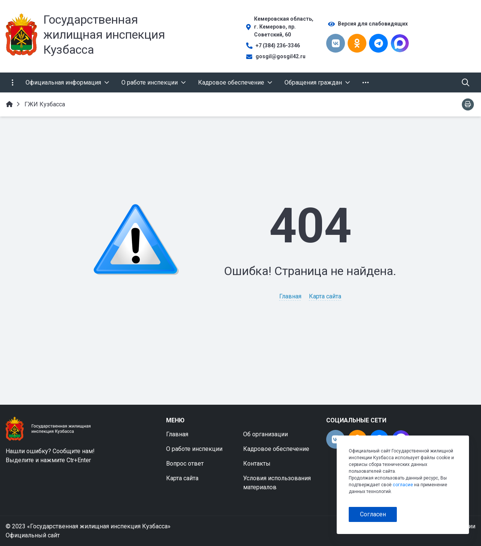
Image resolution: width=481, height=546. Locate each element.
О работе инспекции (194, 448)
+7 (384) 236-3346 (278, 45)
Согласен (373, 514)
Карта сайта (325, 296)
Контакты (257, 463)
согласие (403, 484)
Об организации (265, 434)
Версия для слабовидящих (373, 24)
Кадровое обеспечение (276, 448)
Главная (290, 296)
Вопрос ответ (185, 463)
